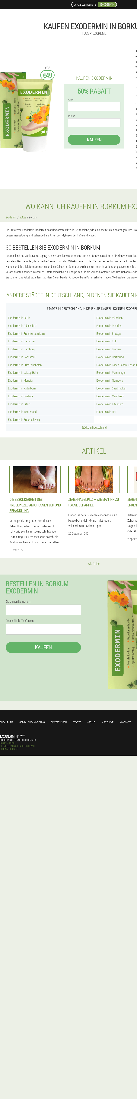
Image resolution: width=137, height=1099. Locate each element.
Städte (77, 722)
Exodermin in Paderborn (22, 388)
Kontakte (125, 722)
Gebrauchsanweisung (32, 722)
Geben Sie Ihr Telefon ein (20, 620)
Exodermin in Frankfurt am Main (26, 333)
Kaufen (94, 140)
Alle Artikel (94, 564)
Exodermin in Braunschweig (24, 420)
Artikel (91, 722)
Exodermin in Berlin (19, 318)
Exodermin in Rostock (20, 396)
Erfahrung (6, 722)
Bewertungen (59, 722)
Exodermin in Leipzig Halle (23, 372)
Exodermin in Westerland (22, 412)
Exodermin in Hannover (21, 341)
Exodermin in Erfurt (19, 404)
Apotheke (107, 722)
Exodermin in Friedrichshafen (25, 365)
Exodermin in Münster (20, 380)
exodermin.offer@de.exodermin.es (18, 739)
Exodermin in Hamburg (21, 349)
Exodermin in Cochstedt (22, 357)
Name (70, 99)
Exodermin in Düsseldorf (22, 326)
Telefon (71, 116)
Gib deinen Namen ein (18, 601)
